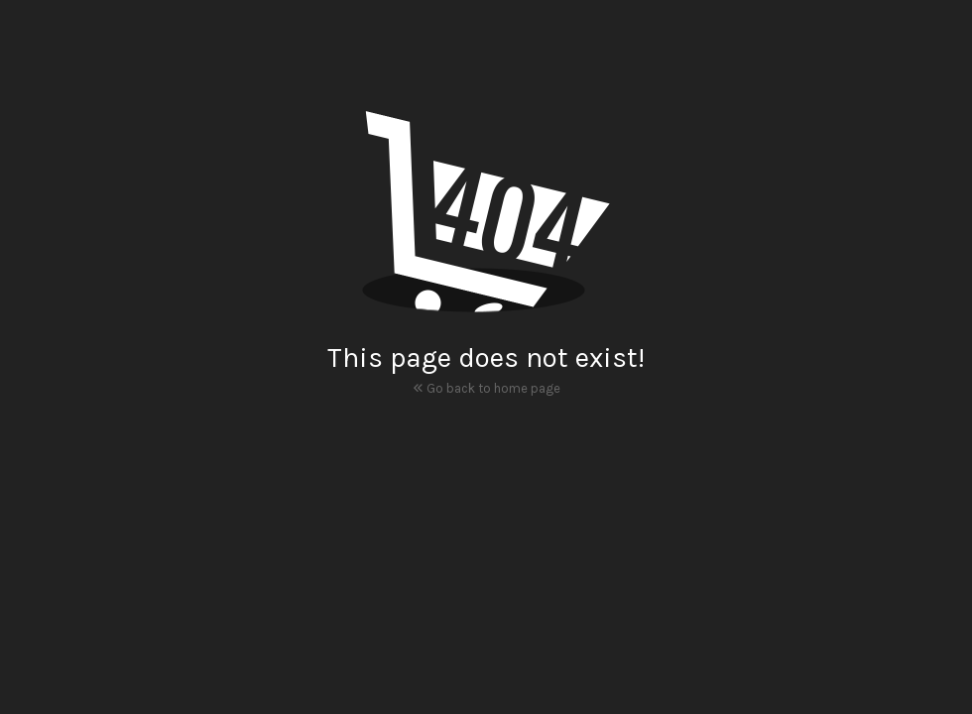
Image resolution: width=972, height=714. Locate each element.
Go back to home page (486, 387)
